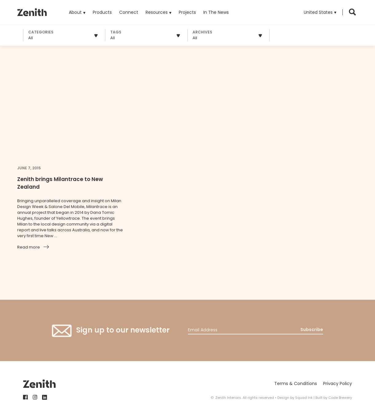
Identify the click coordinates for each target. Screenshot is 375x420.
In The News (216, 12)
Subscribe (311, 329)
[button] (320, 12)
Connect (128, 12)
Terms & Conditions (295, 383)
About (75, 12)
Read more (28, 247)
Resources (157, 12)
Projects (187, 12)
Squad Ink (304, 397)
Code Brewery (340, 397)
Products (102, 7)
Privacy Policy (337, 383)
